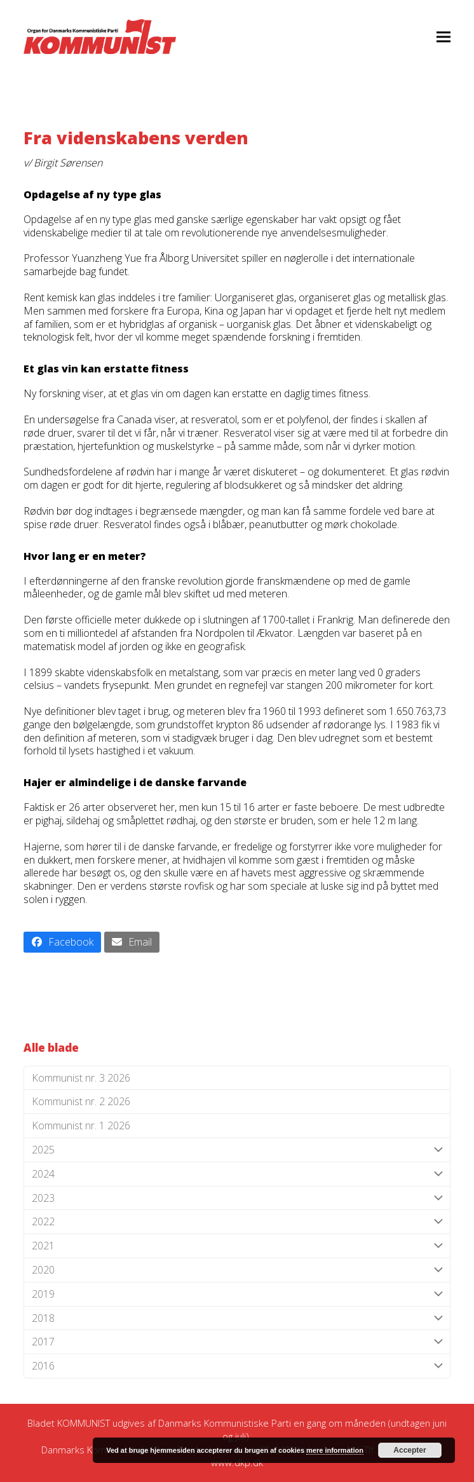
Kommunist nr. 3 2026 (81, 1078)
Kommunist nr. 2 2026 (81, 1101)
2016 (236, 1366)
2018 (236, 1318)
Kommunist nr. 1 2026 (81, 1125)
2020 (236, 1270)
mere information (334, 1450)
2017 (236, 1342)
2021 (236, 1246)
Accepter (409, 1450)
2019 (236, 1294)
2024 (236, 1174)
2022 (236, 1222)
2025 (236, 1150)
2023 (236, 1198)
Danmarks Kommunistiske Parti (224, 1423)
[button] (443, 36)
